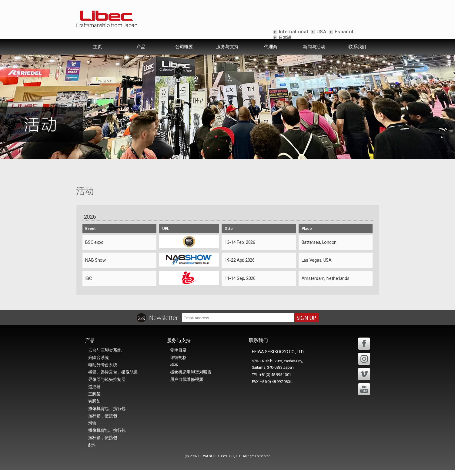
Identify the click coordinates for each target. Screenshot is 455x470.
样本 (174, 364)
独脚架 (94, 401)
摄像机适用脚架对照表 (191, 372)
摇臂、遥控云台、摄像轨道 (113, 372)
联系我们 (357, 46)
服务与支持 (227, 46)
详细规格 (178, 357)
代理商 (270, 46)
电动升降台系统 (102, 364)
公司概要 (184, 46)
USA (320, 32)
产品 (140, 46)
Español (343, 32)
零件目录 (178, 350)
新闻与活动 (314, 46)
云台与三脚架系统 (105, 350)
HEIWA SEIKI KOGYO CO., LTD (219, 456)
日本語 (285, 37)
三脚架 (94, 393)
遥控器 (94, 386)
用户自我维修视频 (186, 379)
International (293, 32)
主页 (97, 46)
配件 (92, 444)
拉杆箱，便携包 (102, 415)
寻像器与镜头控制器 (106, 379)
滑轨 (92, 423)
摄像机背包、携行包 (106, 408)
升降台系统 (98, 357)
